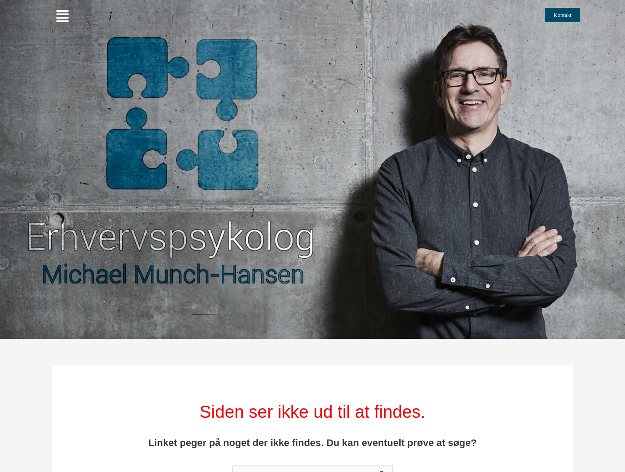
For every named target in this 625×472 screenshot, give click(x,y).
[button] (62, 16)
